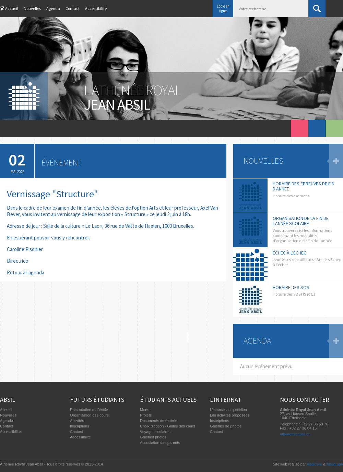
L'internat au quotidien (228, 410)
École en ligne (223, 8)
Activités (77, 421)
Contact (73, 8)
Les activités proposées (229, 415)
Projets (146, 415)
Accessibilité (96, 8)
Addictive (314, 464)
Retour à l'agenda (25, 272)
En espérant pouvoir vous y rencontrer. (48, 237)
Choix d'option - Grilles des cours (167, 426)
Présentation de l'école (89, 410)
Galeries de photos (225, 426)
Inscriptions (79, 426)
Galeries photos (153, 437)
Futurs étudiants (97, 399)
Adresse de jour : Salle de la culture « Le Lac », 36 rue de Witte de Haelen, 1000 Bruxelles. (100, 226)
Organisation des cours (89, 415)
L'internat (225, 399)
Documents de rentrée (158, 421)
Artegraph (335, 464)
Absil (7, 399)
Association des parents (160, 442)
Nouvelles (32, 8)
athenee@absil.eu (295, 434)
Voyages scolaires (155, 432)
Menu (145, 410)
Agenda (53, 8)
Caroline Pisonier (25, 249)
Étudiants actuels (168, 399)
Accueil (11, 8)
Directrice (17, 261)
